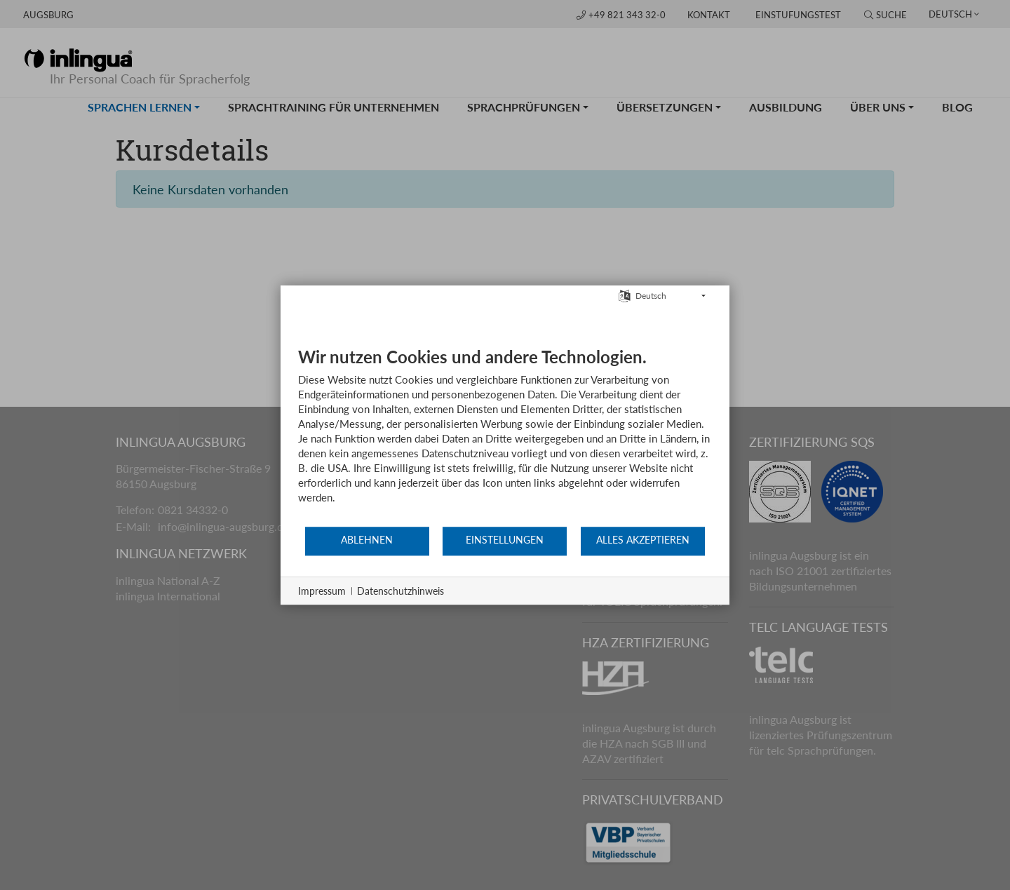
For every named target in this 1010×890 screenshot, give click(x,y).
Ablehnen (367, 540)
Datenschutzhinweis (400, 591)
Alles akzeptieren (642, 540)
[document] (505, 436)
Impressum (322, 591)
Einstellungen (505, 540)
